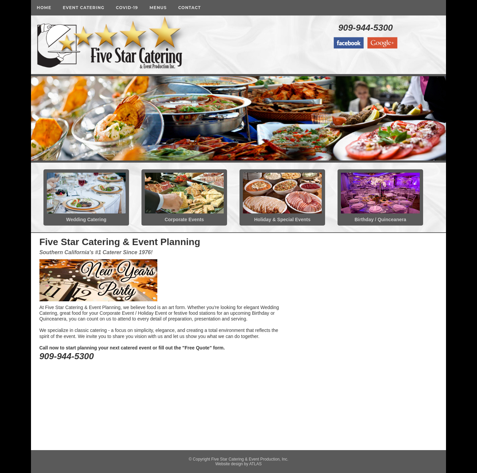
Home (44, 7)
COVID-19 (127, 7)
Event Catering (83, 7)
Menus (158, 7)
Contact (189, 7)
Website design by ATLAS (238, 464)
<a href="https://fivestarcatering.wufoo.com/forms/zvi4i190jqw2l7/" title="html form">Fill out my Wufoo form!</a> (369, 341)
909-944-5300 (365, 28)
